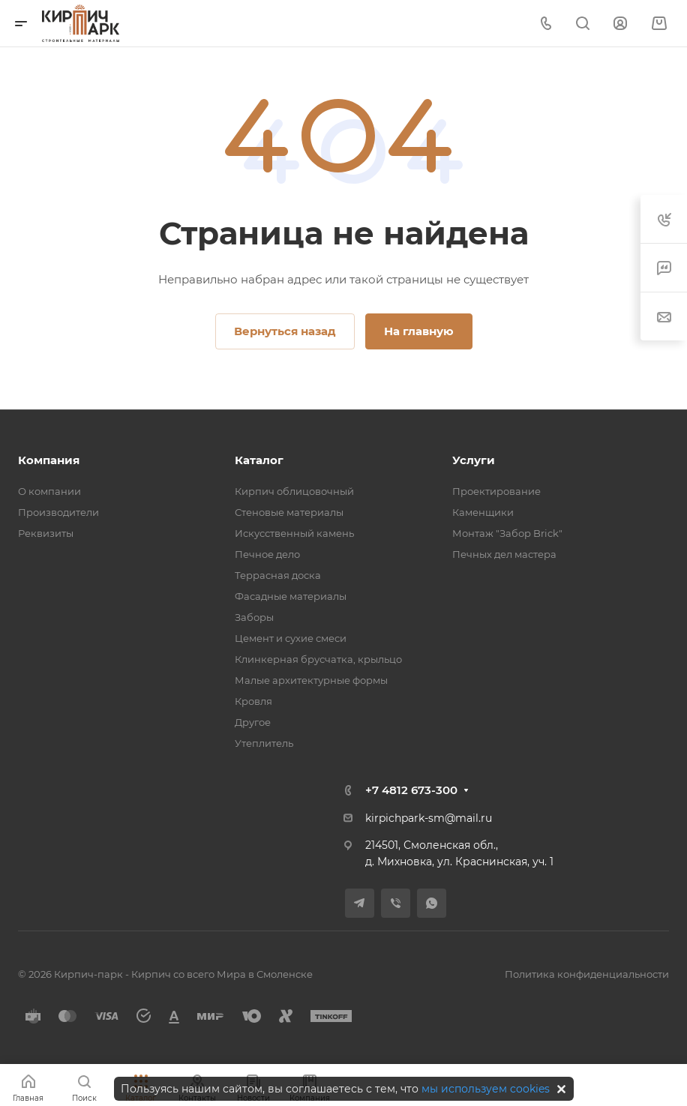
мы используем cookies (486, 1089)
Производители (58, 512)
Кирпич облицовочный (294, 491)
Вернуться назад (285, 331)
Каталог (259, 460)
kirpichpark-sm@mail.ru (428, 818)
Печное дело (267, 554)
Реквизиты (46, 533)
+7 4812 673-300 (411, 790)
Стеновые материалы (289, 512)
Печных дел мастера (504, 554)
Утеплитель (264, 743)
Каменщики (483, 512)
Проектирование (496, 491)
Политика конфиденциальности (587, 974)
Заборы (254, 617)
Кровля (253, 701)
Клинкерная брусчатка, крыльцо (318, 659)
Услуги (473, 460)
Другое (253, 722)
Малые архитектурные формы (311, 680)
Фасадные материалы (290, 596)
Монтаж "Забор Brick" (507, 533)
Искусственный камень (294, 533)
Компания (49, 460)
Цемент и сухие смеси (290, 638)
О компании (49, 491)
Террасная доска (278, 575)
